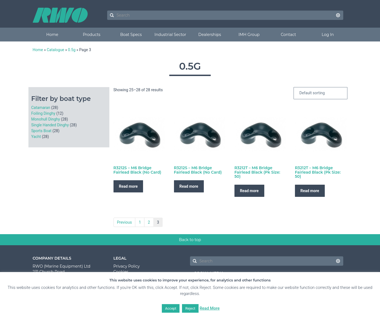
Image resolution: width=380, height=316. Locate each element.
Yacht (36, 136)
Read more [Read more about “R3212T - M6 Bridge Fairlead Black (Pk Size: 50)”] (249, 191)
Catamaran (40, 107)
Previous (124, 222)
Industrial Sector (170, 34)
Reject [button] (190, 308)
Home (52, 34)
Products (91, 34)
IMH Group (249, 34)
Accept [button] (170, 308)
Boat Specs (131, 34)
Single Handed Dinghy (50, 125)
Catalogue (55, 50)
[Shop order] (320, 93)
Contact (288, 34)
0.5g (71, 50)
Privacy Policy (127, 266)
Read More (210, 308)
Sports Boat (41, 131)
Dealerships (209, 34)
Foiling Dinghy (43, 113)
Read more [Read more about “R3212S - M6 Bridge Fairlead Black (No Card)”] (128, 186)
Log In (328, 34)
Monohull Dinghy (45, 119)
